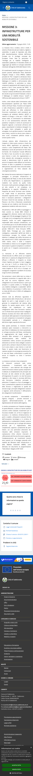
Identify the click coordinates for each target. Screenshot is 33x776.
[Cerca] (29, 8)
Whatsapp (22, 457)
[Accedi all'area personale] (26, 2)
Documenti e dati (9, 614)
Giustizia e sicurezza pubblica (12, 648)
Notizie (6, 668)
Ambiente (7, 654)
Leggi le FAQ (7, 723)
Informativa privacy (10, 740)
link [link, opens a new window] (7, 761)
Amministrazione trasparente (13, 734)
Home (4, 15)
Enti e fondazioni (9, 605)
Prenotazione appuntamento (12, 717)
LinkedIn (14, 459)
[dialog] (16, 761)
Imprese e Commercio (10, 631)
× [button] (31, 747)
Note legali (7, 743)
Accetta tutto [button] (16, 765)
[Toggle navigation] (3, 8)
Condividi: (6, 454)
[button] (16, 773)
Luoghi (6, 682)
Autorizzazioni (8, 659)
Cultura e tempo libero (10, 625)
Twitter (13, 457)
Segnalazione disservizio (11, 720)
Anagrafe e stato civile (10, 622)
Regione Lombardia (8, 2)
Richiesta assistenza (10, 726)
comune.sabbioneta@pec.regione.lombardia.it (17, 707)
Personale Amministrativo (12, 611)
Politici (6, 608)
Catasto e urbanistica (10, 634)
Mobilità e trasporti (9, 637)
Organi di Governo (9, 597)
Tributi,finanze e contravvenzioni (14, 651)
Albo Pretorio (8, 737)
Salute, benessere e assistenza (13, 656)
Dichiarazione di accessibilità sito (14, 745)
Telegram (6, 459)
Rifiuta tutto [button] (16, 769)
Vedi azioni (6, 464)
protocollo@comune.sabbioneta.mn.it (16, 705)
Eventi (6, 684)
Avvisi (6, 674)
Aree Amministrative (10, 600)
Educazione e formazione (11, 645)
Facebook (6, 457)
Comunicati (7, 671)
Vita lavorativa (8, 628)
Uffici (5, 602)
